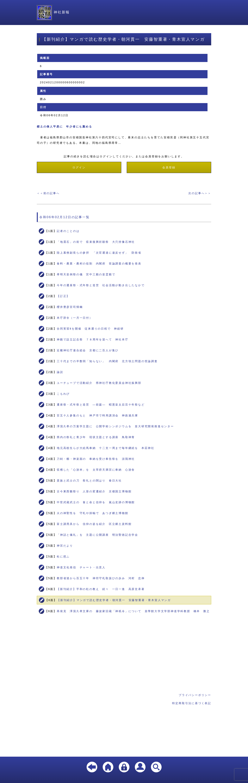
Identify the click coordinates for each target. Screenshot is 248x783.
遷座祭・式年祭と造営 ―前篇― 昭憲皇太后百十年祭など (101, 404)
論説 (60, 372)
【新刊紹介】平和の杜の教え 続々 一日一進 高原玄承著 (101, 589)
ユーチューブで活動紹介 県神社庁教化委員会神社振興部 (99, 382)
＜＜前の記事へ (48, 193)
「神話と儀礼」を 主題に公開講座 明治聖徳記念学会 (97, 534)
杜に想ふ (63, 556)
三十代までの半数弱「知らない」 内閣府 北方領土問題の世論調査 (107, 361)
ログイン (78, 167)
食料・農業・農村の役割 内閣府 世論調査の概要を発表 (99, 263)
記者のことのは (68, 231)
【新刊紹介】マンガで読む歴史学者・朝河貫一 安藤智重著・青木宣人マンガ (114, 600)
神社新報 (53, 12)
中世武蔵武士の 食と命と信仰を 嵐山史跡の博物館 (96, 502)
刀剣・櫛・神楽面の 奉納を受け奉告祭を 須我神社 (96, 458)
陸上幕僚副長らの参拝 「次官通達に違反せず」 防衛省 (99, 252)
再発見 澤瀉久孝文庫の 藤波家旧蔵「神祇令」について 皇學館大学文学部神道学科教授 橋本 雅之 (133, 611)
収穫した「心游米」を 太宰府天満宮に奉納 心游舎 (96, 469)
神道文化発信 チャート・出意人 (81, 567)
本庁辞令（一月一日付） (75, 317)
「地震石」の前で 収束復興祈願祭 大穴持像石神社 (96, 241)
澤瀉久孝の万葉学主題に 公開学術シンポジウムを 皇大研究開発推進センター (115, 426)
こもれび (63, 393)
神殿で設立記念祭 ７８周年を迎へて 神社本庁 (92, 339)
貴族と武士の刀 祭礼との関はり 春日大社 (89, 480)
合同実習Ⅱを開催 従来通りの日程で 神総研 (90, 328)
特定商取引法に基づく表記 (191, 703)
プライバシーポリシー (195, 695)
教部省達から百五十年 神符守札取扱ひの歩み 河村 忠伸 (101, 578)
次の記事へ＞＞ (199, 193)
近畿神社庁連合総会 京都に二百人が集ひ (88, 350)
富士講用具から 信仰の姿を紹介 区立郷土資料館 (94, 523)
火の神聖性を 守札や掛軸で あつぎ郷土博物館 (92, 513)
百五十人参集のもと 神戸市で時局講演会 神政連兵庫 (97, 415)
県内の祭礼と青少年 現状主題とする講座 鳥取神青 (96, 437)
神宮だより (65, 545)
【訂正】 (63, 296)
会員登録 (168, 167)
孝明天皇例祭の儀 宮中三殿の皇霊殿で (86, 274)
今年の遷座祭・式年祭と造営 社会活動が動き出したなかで (101, 285)
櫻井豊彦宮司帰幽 (70, 306)
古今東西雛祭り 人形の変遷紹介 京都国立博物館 (94, 491)
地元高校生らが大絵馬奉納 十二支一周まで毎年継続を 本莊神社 (105, 448)
